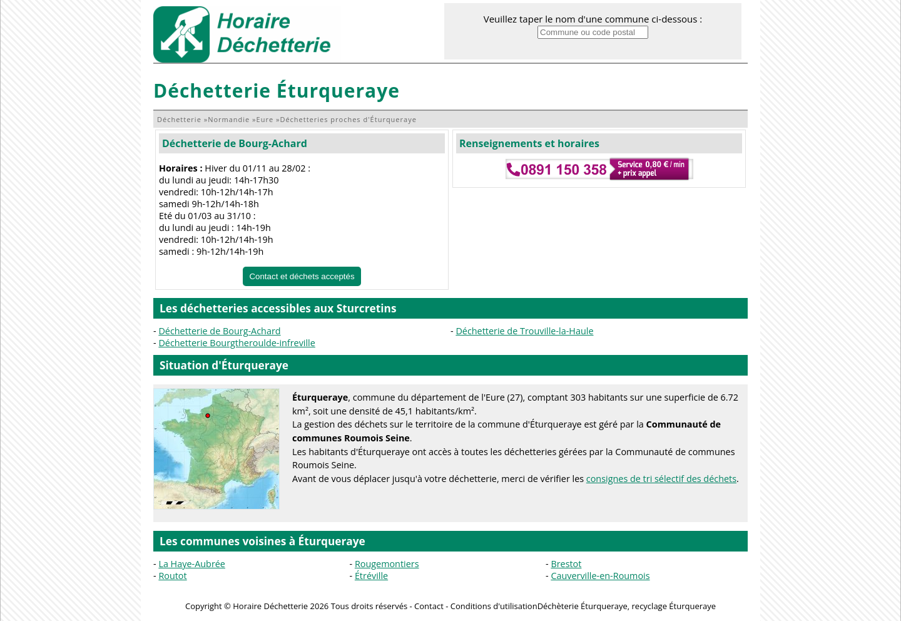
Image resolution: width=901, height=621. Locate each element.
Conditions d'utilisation (493, 606)
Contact (429, 606)
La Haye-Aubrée (191, 564)
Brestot (566, 564)
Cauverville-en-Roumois (600, 576)
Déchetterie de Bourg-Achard (234, 143)
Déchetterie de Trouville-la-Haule (524, 331)
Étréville (371, 576)
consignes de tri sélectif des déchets (661, 479)
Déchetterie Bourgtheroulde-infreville (236, 343)
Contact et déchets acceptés (301, 276)
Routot (172, 576)
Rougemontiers (387, 564)
